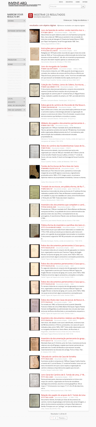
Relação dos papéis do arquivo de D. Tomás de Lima (63, 395)
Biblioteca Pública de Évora (17, 56)
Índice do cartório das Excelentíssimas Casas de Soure (64, 146)
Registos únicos (13, 24)
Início (61, 1)
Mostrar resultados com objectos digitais (71, 25)
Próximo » (62, 418)
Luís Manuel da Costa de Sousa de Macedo (22, 47)
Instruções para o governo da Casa (56, 48)
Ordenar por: (68, 20)
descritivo (69, 1)
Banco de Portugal (14, 45)
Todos (10, 34)
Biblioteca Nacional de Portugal (18, 39)
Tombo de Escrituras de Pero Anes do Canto (60, 166)
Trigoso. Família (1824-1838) (17, 84)
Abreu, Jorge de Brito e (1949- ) (18, 94)
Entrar (85, 1)
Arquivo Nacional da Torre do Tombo (20, 37)
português (11, 27)
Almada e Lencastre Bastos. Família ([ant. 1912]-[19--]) (25, 86)
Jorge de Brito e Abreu (15, 53)
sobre (78, 1)
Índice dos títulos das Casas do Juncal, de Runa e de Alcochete (67, 300)
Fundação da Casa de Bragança (18, 50)
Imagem (10, 116)
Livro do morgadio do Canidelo (54, 66)
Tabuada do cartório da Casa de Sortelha (58, 356)
